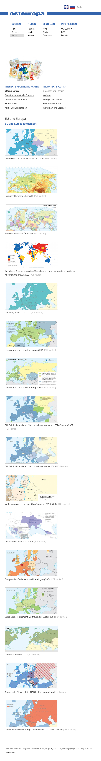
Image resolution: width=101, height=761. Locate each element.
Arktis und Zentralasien (16, 107)
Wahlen (46, 95)
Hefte (14, 29)
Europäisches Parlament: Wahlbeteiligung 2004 (27, 579)
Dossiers (15, 32)
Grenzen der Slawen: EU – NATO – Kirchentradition (29, 692)
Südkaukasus (11, 103)
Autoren (31, 35)
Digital (45, 32)
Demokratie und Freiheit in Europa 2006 (24, 350)
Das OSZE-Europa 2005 (16, 654)
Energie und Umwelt (52, 99)
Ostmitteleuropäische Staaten (19, 95)
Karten (14, 35)
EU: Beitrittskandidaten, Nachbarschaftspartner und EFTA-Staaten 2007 (39, 425)
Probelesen (47, 35)
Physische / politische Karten (22, 86)
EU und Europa (12, 91)
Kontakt (64, 35)
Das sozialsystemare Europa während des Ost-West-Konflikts (34, 729)
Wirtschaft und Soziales (54, 107)
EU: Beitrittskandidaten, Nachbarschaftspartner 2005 (30, 466)
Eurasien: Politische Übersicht (19, 233)
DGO (63, 32)
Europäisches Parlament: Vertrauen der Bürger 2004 (30, 617)
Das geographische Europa (17, 312)
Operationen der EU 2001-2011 (19, 541)
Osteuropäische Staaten (16, 99)
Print (45, 29)
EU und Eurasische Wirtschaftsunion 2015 (24, 158)
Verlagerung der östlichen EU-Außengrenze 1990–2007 (31, 504)
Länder (30, 32)
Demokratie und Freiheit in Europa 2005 (24, 387)
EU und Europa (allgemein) (21, 123)
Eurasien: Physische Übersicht (19, 196)
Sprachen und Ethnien (53, 91)
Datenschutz (10, 752)
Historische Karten (52, 103)
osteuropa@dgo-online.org (73, 749)
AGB (88, 749)
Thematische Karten (54, 86)
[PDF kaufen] (50, 158)
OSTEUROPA (66, 29)
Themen (31, 29)
